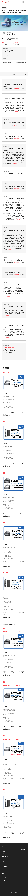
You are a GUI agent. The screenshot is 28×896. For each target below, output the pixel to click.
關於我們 (4, 851)
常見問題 (4, 877)
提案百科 (4, 883)
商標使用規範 (5, 856)
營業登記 (9, 34)
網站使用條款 (5, 866)
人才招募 (4, 854)
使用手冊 (4, 880)
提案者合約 (4, 869)
